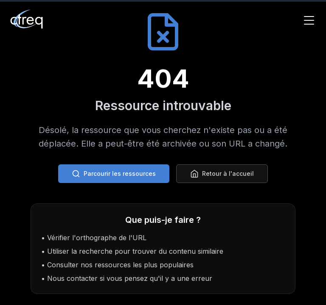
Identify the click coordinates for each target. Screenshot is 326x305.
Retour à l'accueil (222, 173)
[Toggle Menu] (309, 20)
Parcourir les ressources (114, 173)
